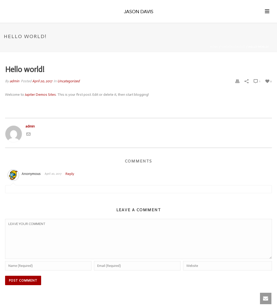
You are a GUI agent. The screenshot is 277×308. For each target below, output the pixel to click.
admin (14, 81)
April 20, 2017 (42, 81)
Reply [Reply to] (70, 174)
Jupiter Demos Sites (40, 94)
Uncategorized (233, 46)
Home (214, 46)
